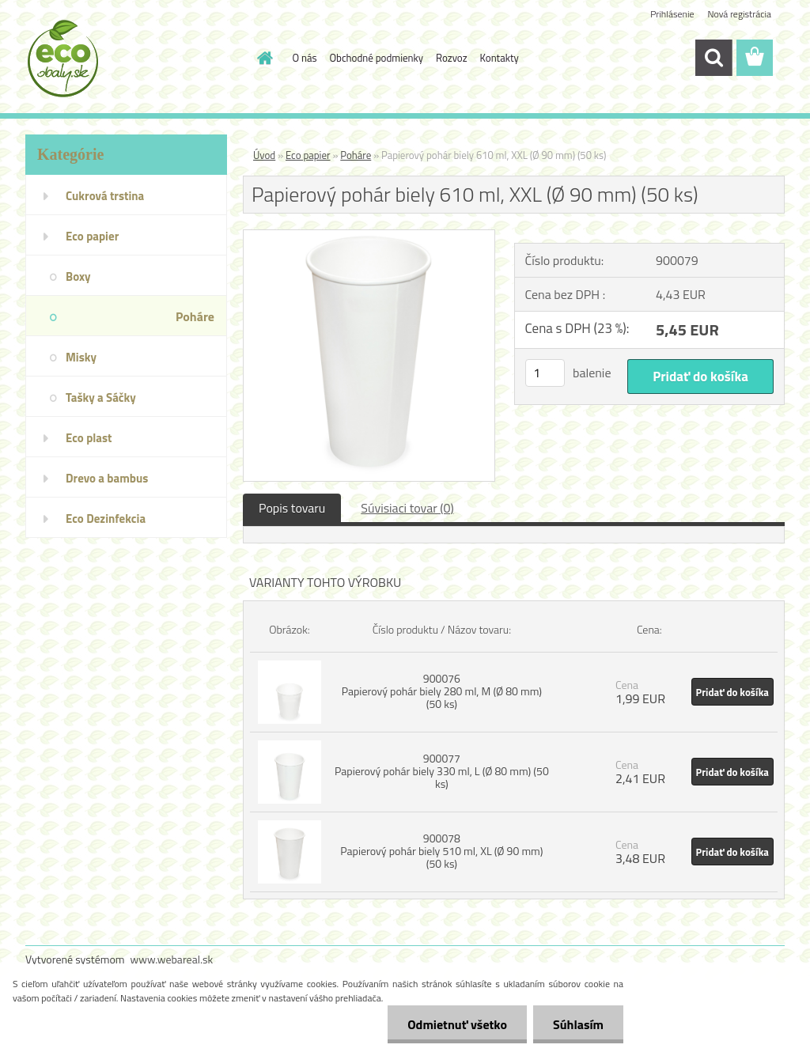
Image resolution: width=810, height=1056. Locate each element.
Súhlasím (578, 1024)
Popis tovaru (292, 507)
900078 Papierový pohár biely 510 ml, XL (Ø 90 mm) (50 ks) (441, 851)
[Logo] (134, 58)
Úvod (264, 155)
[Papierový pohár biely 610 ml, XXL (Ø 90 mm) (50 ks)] (369, 236)
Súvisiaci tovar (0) (407, 507)
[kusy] (545, 373)
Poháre (355, 155)
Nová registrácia (739, 13)
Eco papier (308, 155)
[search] (713, 58)
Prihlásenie (672, 13)
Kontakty (499, 58)
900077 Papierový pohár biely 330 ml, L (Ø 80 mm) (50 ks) (442, 771)
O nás (305, 58)
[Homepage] (262, 58)
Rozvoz (451, 58)
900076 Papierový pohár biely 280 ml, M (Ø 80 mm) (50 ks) (442, 691)
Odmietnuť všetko (457, 1024)
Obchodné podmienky (377, 58)
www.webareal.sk (172, 959)
